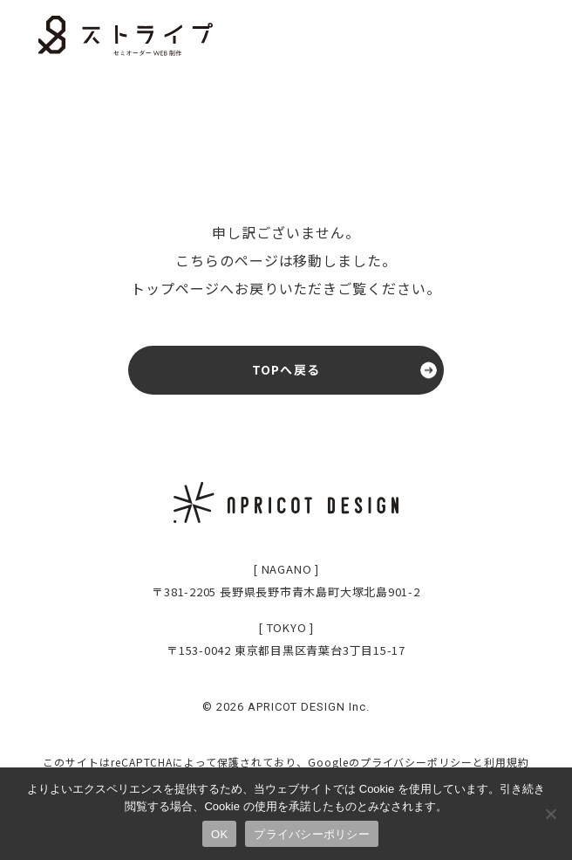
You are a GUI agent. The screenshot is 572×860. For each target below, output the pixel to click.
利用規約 (506, 761)
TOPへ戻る (286, 369)
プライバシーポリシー (416, 761)
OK (219, 834)
